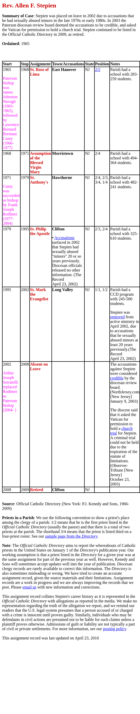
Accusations (64, 238)
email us (30, 587)
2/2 (97, 69)
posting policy (114, 629)
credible (117, 378)
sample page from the (71, 536)
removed (117, 317)
